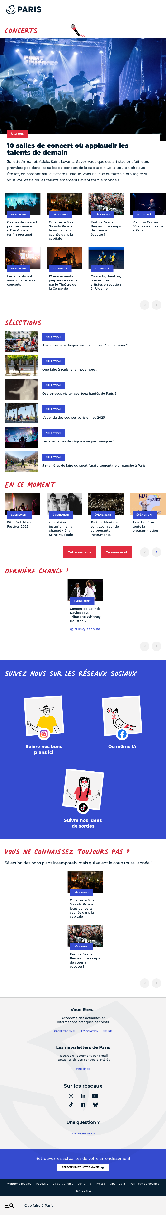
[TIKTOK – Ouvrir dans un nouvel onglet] (83, 799)
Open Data (117, 1183)
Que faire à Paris (38, 1205)
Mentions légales (19, 1183)
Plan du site (83, 1190)
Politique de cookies (144, 1183)
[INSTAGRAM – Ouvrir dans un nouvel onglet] (44, 726)
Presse (100, 1183)
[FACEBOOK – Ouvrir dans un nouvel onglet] (122, 723)
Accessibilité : (63, 1183)
